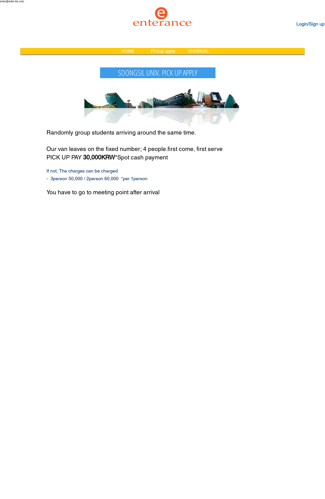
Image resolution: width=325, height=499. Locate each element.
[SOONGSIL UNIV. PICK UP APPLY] (157, 72)
